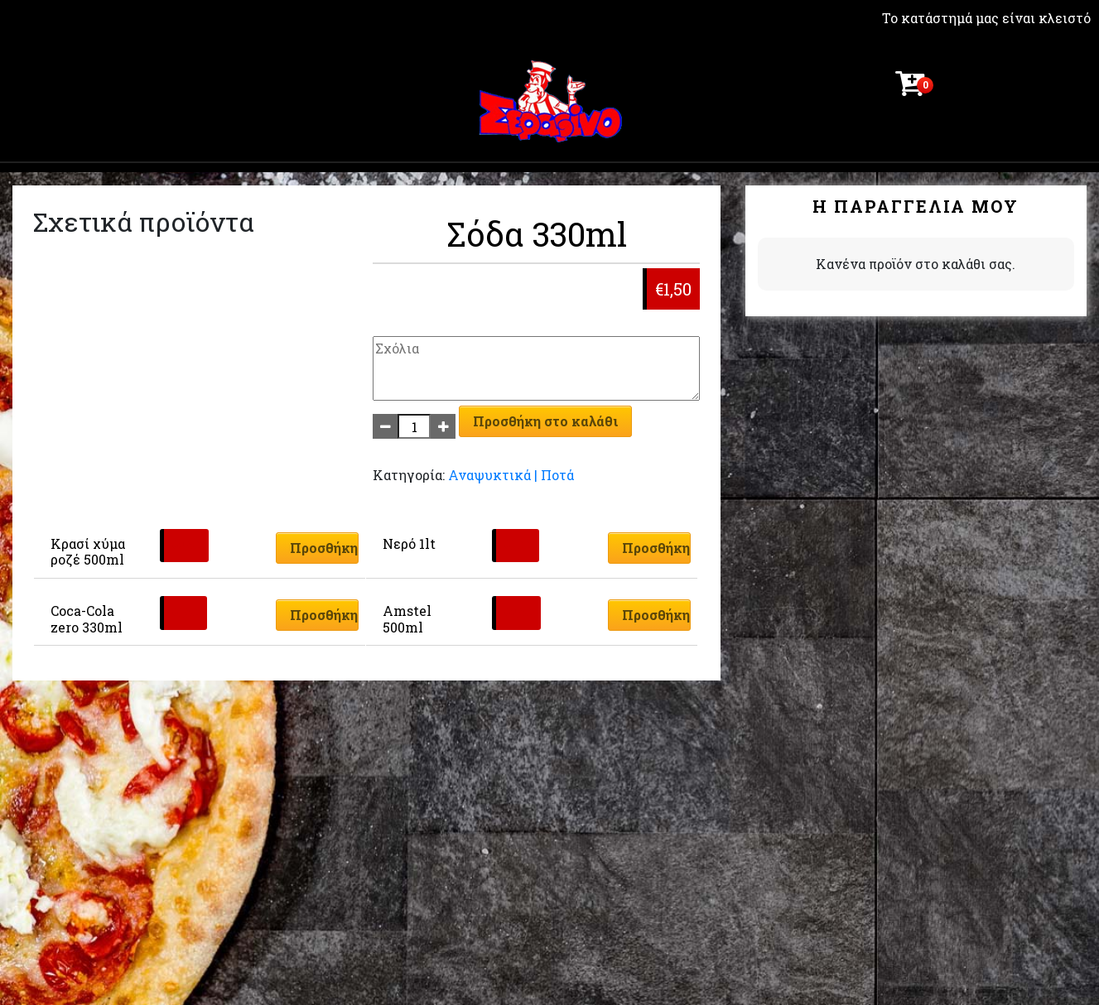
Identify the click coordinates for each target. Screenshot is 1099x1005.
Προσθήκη (324, 547)
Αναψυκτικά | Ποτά (511, 474)
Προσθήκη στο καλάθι (545, 421)
